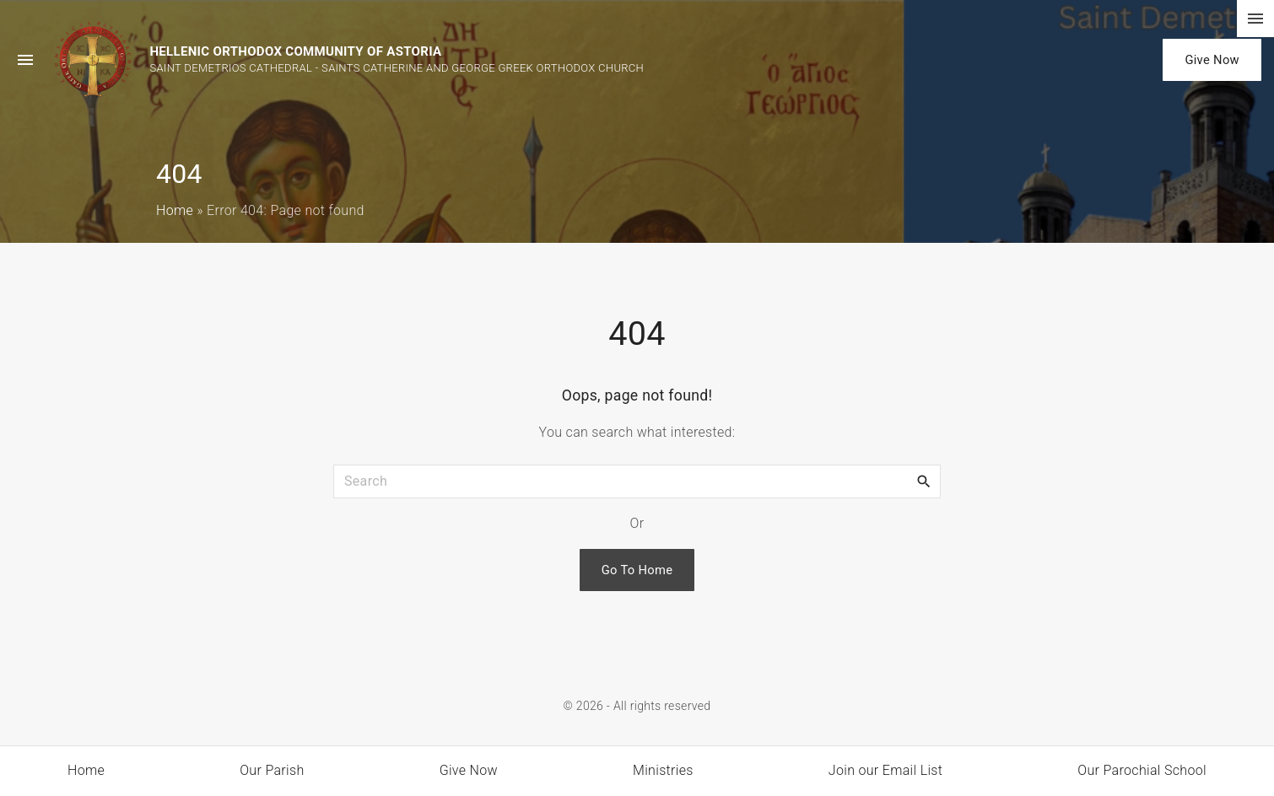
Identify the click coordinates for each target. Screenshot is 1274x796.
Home (174, 210)
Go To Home (637, 570)
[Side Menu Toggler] (25, 59)
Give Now (1212, 59)
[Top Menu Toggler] (1255, 18)
